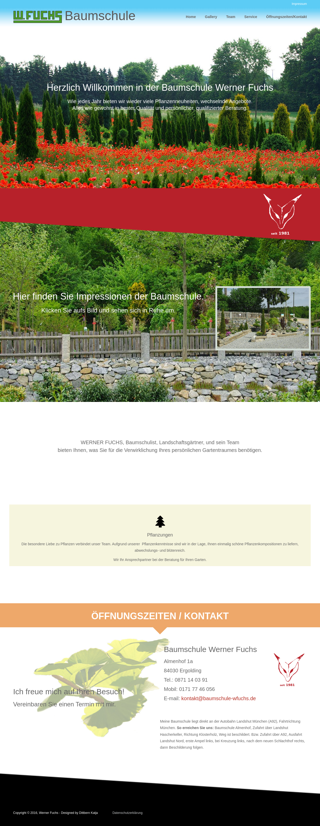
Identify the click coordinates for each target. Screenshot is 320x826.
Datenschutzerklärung (127, 813)
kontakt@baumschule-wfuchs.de (218, 698)
